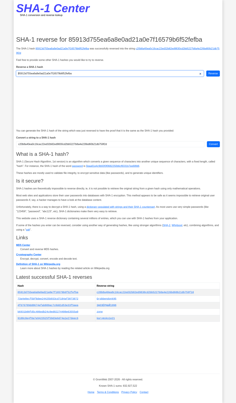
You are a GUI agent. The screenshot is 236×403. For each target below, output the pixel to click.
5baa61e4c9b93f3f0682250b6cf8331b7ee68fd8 (112, 166)
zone (100, 311)
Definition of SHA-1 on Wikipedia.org (38, 264)
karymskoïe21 (106, 318)
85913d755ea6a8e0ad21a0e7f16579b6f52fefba (62, 48)
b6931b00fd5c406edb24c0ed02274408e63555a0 (48, 311)
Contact (144, 392)
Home (91, 392)
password (77, 166)
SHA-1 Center (53, 8)
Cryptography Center (28, 254)
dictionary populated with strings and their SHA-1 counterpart (121, 207)
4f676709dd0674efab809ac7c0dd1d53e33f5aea (48, 305)
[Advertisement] (118, 26)
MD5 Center (23, 245)
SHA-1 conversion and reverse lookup (41, 15)
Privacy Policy (129, 392)
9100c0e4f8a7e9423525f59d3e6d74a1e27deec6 (48, 318)
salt (28, 229)
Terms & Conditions (108, 392)
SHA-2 (166, 225)
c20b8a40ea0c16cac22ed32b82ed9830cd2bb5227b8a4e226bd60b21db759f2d (145, 292)
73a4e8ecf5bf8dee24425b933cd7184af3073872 (48, 298)
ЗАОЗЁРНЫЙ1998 (106, 305)
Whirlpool (177, 225)
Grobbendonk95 (106, 298)
